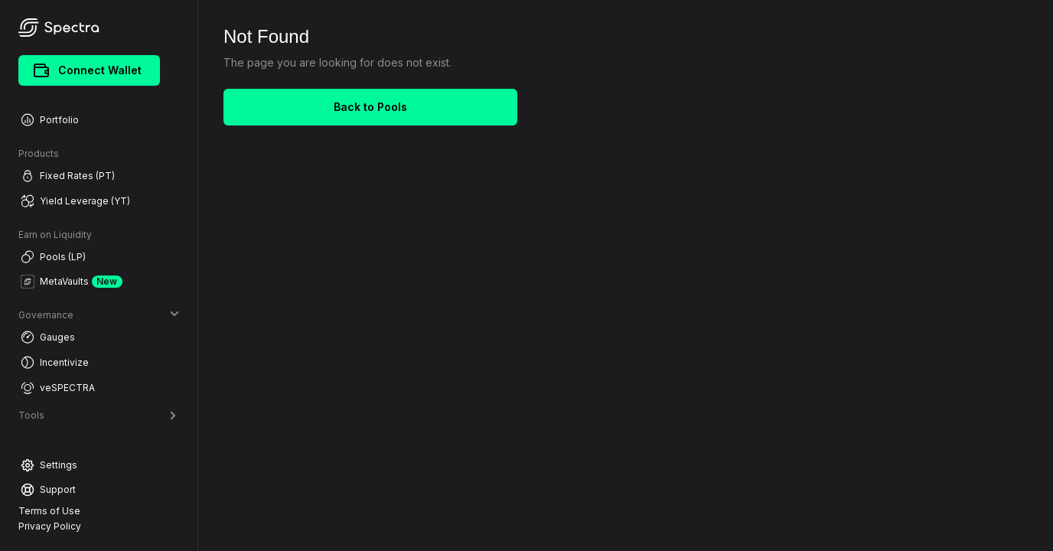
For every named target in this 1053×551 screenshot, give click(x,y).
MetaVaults (71, 282)
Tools (98, 415)
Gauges (48, 337)
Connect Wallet (88, 70)
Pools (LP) (53, 256)
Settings (49, 465)
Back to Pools (370, 106)
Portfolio (50, 119)
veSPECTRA (58, 387)
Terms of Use (49, 511)
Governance (98, 315)
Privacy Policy (49, 526)
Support (48, 490)
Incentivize (55, 362)
